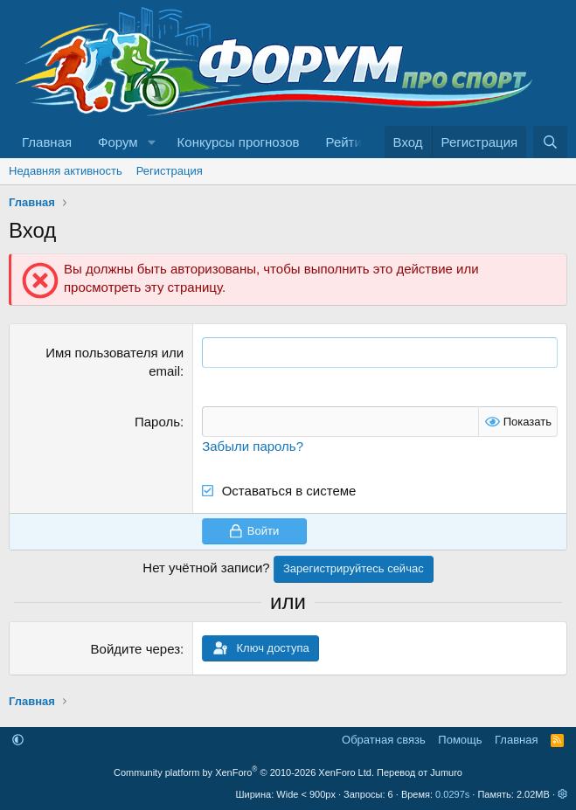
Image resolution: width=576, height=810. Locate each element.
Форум (118, 142)
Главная (47, 142)
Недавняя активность (65, 170)
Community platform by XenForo (244, 772)
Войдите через (135, 648)
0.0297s (452, 794)
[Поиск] (550, 142)
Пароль (157, 421)
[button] (152, 142)
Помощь (460, 739)
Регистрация (169, 170)
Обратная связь (384, 739)
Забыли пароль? (252, 446)
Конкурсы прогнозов (238, 142)
